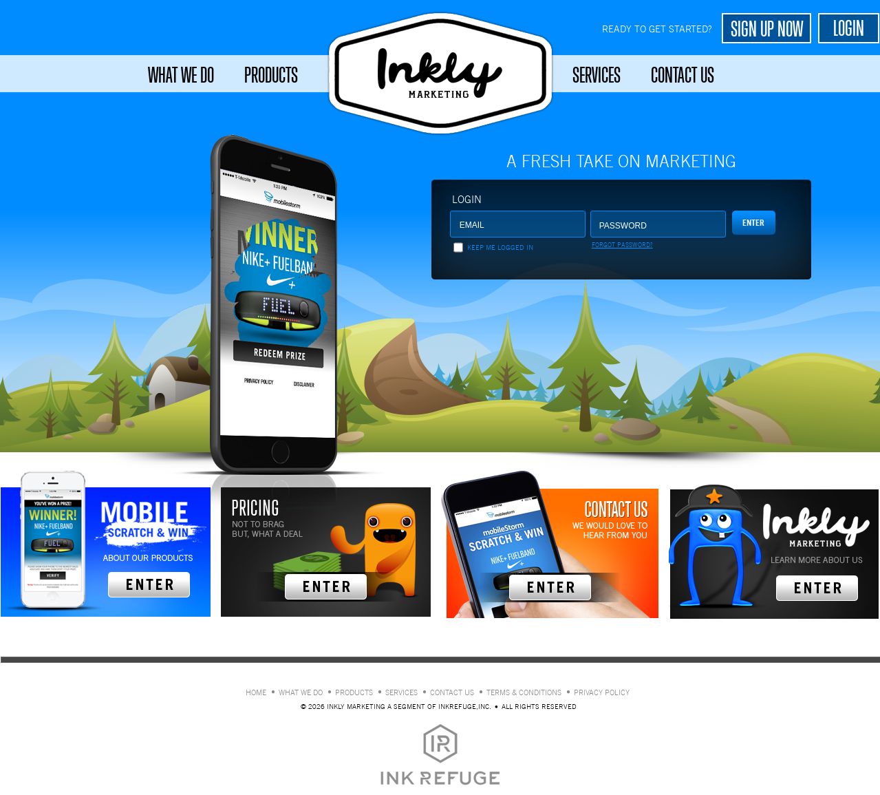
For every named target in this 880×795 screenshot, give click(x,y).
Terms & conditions (523, 692)
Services (596, 75)
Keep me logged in (500, 247)
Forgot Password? (622, 244)
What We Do (181, 75)
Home (256, 692)
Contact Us (682, 75)
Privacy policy (602, 692)
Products (271, 75)
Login (467, 199)
